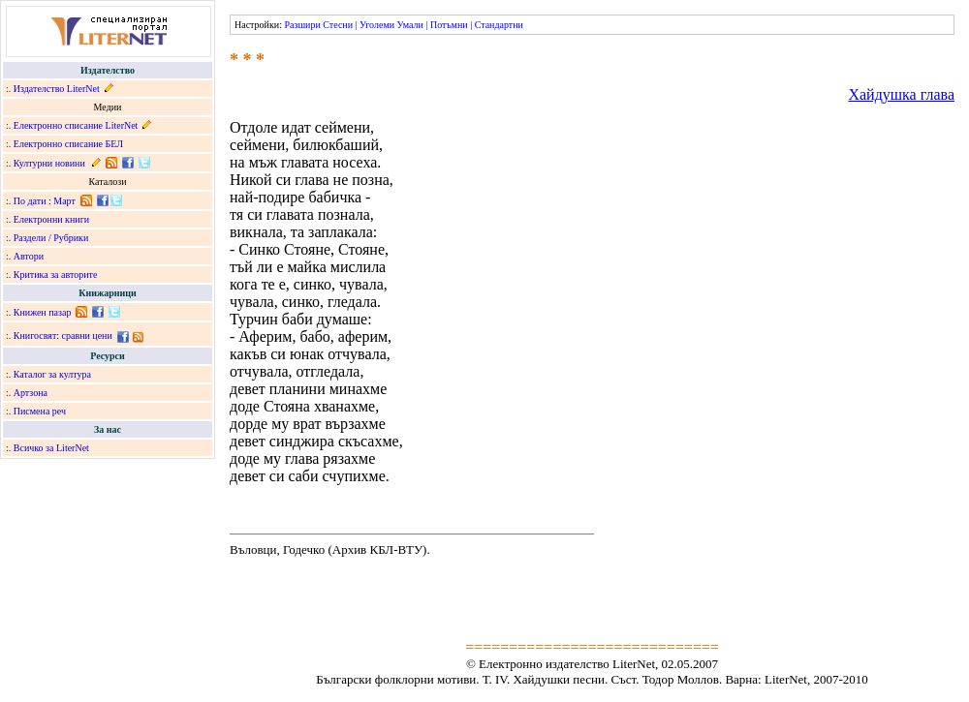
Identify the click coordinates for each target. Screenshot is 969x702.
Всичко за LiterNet (51, 448)
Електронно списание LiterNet (76, 125)
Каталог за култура (52, 374)
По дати (30, 201)
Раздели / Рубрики (51, 237)
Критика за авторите (56, 274)
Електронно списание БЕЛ (68, 143)
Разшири (302, 24)
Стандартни (499, 24)
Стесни (338, 24)
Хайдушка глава (901, 94)
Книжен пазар (43, 312)
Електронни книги (51, 219)
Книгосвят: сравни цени (63, 335)
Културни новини (49, 163)
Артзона (30, 392)
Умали (410, 24)
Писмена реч (40, 411)
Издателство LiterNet (57, 88)
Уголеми (376, 24)
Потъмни (449, 24)
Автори (29, 256)
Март (64, 201)
